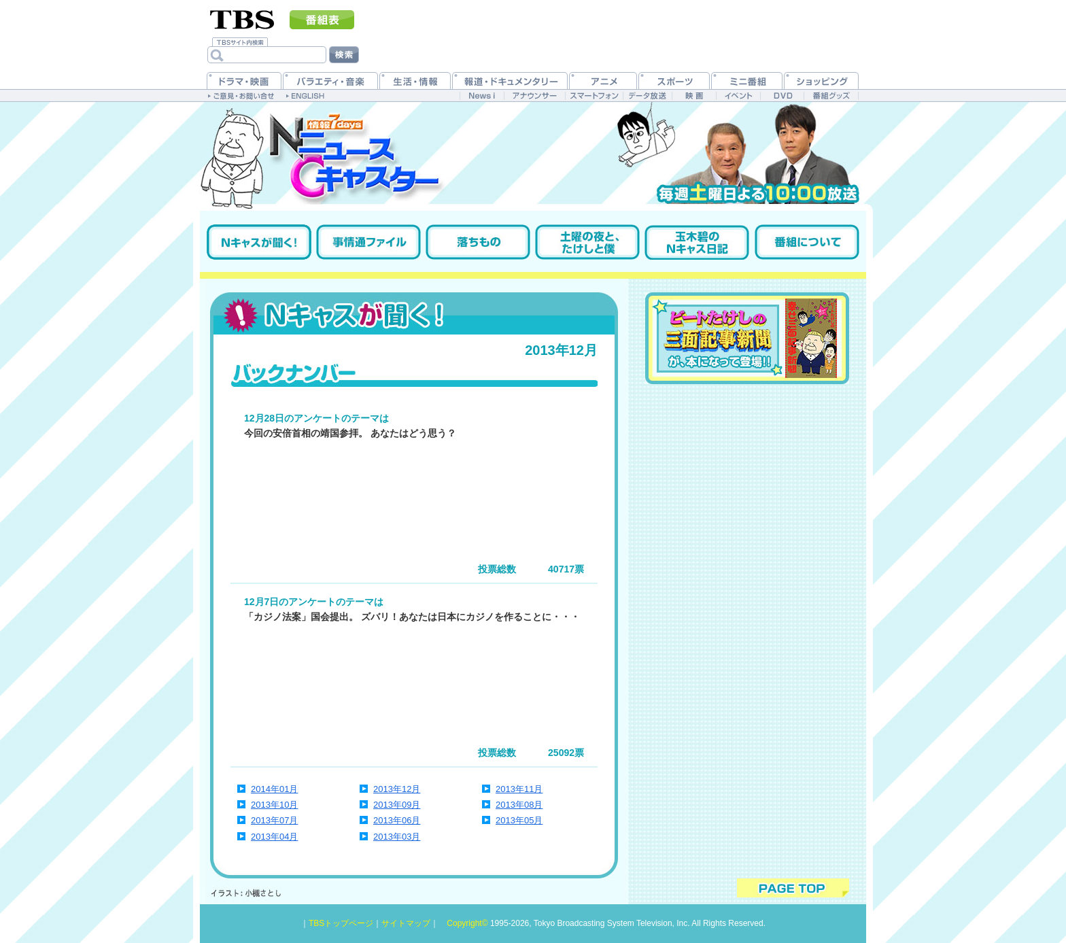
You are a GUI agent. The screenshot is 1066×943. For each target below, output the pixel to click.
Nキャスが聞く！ (259, 242)
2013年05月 (519, 820)
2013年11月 (519, 789)
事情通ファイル (368, 242)
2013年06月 (396, 820)
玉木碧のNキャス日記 (696, 242)
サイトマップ (405, 923)
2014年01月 (274, 789)
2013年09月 (396, 805)
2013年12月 (396, 789)
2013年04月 (274, 836)
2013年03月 (396, 836)
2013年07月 (274, 820)
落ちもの (478, 242)
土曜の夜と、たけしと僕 (587, 242)
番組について (807, 242)
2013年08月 (519, 805)
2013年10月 (274, 805)
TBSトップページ (341, 923)
